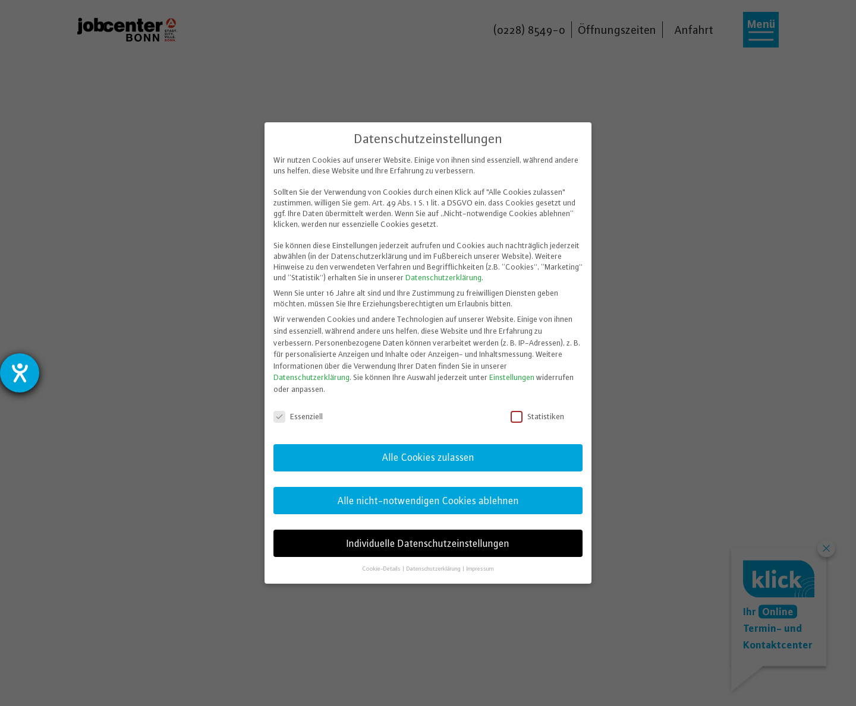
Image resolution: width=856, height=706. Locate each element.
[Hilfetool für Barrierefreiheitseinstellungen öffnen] (19, 372)
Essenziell (299, 416)
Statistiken (538, 416)
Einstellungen (511, 377)
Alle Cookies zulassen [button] (428, 457)
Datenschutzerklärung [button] (434, 568)
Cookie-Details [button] (382, 568)
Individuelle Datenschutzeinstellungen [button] (428, 543)
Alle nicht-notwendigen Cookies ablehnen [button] (428, 500)
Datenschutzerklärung (443, 277)
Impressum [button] (480, 568)
